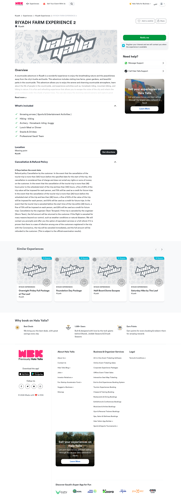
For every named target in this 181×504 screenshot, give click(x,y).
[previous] (156, 249)
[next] (161, 249)
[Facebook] (21, 386)
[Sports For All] (138, 491)
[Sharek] (122, 491)
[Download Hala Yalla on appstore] (24, 374)
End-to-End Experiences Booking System (109, 382)
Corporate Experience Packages (105, 368)
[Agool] (77, 491)
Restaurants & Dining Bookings (105, 397)
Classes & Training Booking (103, 392)
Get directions (108, 152)
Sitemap (61, 392)
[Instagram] (40, 386)
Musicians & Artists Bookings (104, 407)
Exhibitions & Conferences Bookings (107, 402)
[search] (71, 4)
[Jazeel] (92, 491)
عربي (155, 3)
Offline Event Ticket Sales (103, 373)
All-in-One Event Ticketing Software (107, 358)
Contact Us (62, 363)
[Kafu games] (61, 492)
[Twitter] (27, 386)
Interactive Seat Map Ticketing (105, 377)
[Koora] (108, 491)
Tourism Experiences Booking (104, 387)
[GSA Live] (152, 491)
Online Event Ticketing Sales (104, 363)
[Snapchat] (34, 386)
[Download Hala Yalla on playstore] (37, 374)
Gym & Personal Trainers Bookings (106, 411)
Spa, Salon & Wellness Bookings (105, 416)
